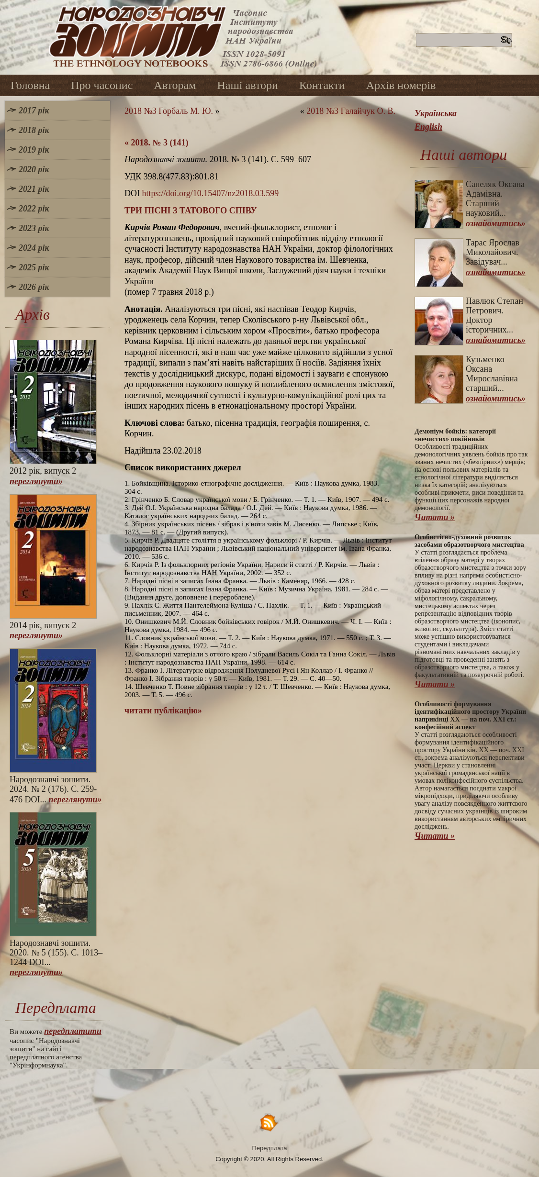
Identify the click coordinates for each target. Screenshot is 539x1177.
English (428, 127)
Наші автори (247, 85)
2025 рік (34, 267)
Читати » (435, 517)
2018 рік (34, 130)
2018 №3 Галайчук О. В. (350, 111)
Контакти (322, 85)
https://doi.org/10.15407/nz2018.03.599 (210, 193)
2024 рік (34, 248)
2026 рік (34, 287)
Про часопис (102, 85)
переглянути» (36, 481)
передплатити (72, 1031)
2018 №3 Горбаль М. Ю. (168, 111)
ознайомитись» (496, 223)
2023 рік (34, 228)
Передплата (269, 1148)
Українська (436, 113)
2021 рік (34, 189)
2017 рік (34, 110)
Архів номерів (401, 85)
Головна (30, 85)
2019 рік (34, 150)
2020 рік (34, 169)
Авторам (175, 85)
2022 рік (34, 208)
